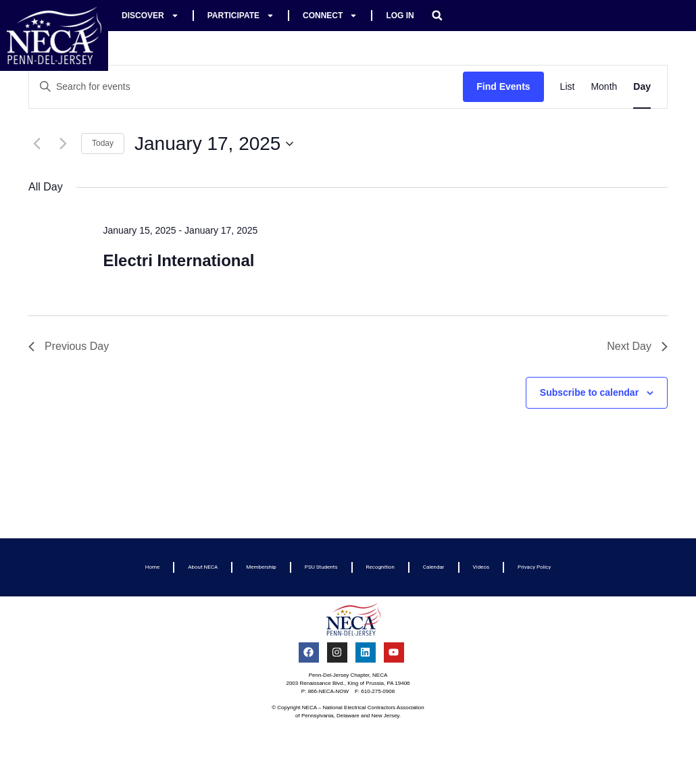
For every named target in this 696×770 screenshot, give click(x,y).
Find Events (503, 86)
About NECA (203, 567)
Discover (150, 15)
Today (103, 143)
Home (152, 567)
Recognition (380, 567)
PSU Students (321, 567)
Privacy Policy (534, 567)
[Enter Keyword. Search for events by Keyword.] (246, 87)
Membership (261, 567)
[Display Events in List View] (567, 87)
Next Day (637, 346)
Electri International (178, 260)
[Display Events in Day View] (642, 87)
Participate (240, 15)
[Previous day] (36, 144)
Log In (400, 15)
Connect (330, 15)
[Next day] (63, 144)
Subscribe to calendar (589, 392)
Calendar (434, 567)
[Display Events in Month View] (604, 87)
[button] (437, 15)
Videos (481, 567)
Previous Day (68, 346)
